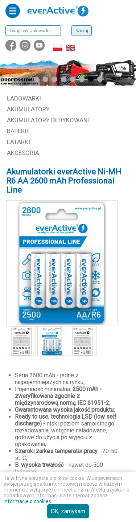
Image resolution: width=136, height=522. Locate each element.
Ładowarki (24, 98)
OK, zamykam (68, 511)
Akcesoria (23, 152)
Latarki (18, 141)
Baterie (18, 131)
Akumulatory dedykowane (49, 120)
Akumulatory (28, 109)
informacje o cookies (27, 501)
